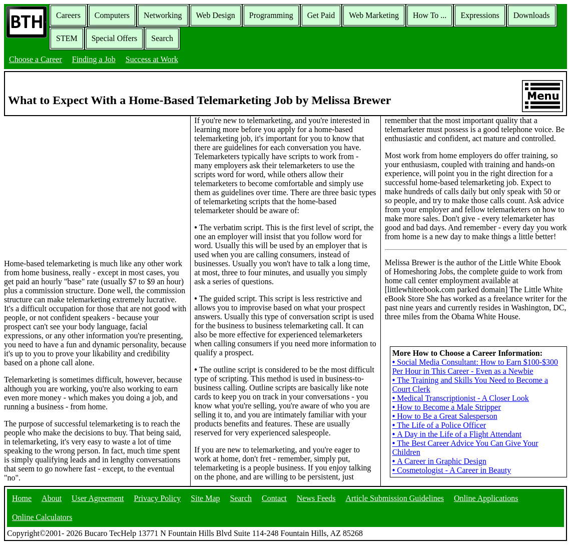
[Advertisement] (95, 186)
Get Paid (321, 15)
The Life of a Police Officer (439, 425)
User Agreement (98, 498)
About (52, 498)
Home (22, 498)
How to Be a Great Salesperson (444, 416)
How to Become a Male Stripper (446, 407)
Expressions (479, 15)
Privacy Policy (157, 498)
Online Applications (486, 498)
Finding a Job (94, 59)
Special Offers (115, 38)
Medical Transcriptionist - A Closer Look (460, 398)
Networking (163, 15)
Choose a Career (35, 59)
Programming (271, 15)
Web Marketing (374, 15)
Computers (112, 15)
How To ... (429, 15)
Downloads (531, 15)
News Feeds (316, 498)
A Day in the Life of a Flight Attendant (456, 434)
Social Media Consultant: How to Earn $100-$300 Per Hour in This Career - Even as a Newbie (475, 366)
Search (162, 38)
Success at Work (152, 59)
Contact (274, 498)
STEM (67, 38)
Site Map (205, 498)
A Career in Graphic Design (439, 461)
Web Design (215, 15)
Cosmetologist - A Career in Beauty (451, 470)
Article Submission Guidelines (395, 498)
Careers (68, 15)
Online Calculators (42, 517)
